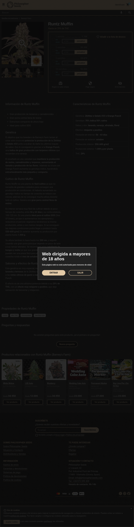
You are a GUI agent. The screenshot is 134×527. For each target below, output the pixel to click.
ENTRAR (54, 272)
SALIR (80, 272)
